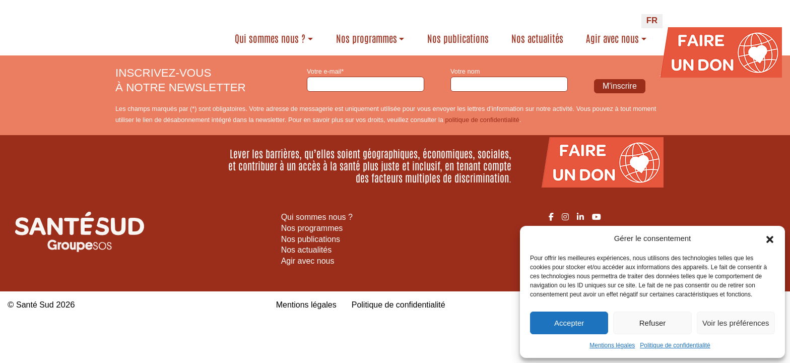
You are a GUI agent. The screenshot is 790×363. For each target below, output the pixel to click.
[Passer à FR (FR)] (652, 21)
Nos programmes (366, 38)
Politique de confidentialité (675, 345)
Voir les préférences (735, 323)
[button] (770, 238)
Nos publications (458, 38)
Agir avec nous (612, 38)
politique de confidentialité (482, 120)
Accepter (569, 323)
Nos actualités (537, 38)
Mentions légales (612, 345)
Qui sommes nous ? (270, 38)
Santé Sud (35, 305)
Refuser (652, 323)
